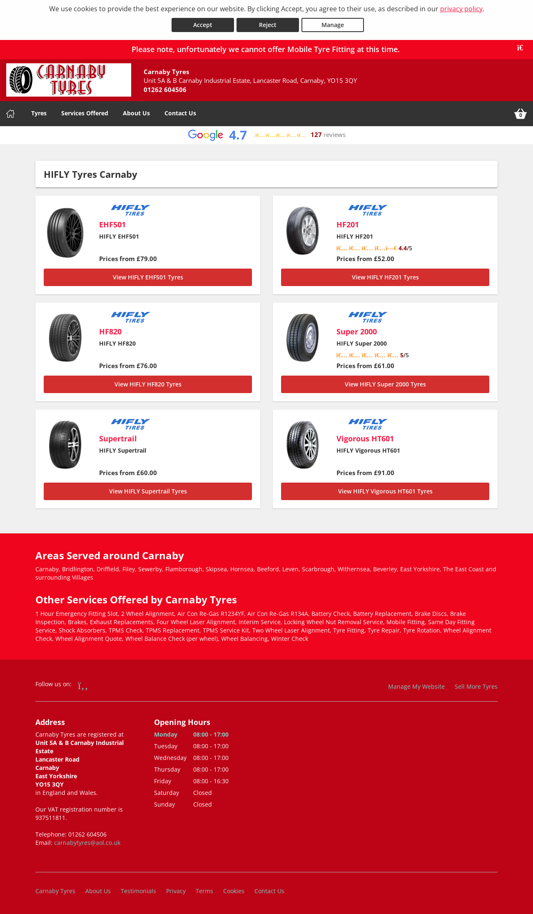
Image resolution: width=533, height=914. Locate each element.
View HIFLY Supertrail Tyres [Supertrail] (148, 491)
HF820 (110, 331)
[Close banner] (523, 47)
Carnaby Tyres (55, 891)
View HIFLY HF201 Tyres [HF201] (385, 277)
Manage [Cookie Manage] (332, 24)
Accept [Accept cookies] (202, 24)
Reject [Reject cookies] (267, 24)
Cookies (233, 891)
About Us (136, 113)
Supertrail (118, 438)
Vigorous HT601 (365, 438)
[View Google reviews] (266, 135)
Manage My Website (416, 686)
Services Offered (84, 113)
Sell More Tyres (476, 686)
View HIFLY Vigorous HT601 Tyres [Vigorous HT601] (385, 491)
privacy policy (461, 8)
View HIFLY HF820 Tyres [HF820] (148, 384)
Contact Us (180, 113)
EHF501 (112, 224)
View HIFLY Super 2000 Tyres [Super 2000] (385, 384)
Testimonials (138, 891)
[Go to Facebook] (83, 684)
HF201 (347, 224)
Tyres (39, 113)
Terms (204, 891)
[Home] (10, 113)
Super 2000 (356, 331)
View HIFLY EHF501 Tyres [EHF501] (148, 277)
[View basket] (520, 113)
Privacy (176, 891)
